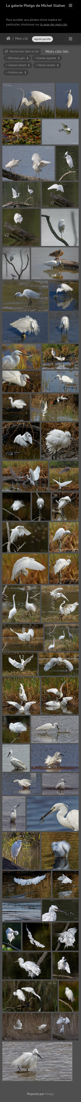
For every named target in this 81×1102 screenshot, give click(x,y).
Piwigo (49, 1094)
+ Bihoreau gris (17, 58)
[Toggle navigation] (70, 5)
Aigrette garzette (42, 38)
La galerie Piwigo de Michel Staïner (35, 5)
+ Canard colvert (18, 65)
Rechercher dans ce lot (22, 51)
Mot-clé (21, 38)
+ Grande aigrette (47, 58)
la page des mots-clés (53, 24)
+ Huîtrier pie (16, 72)
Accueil (8, 38)
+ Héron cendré (47, 65)
